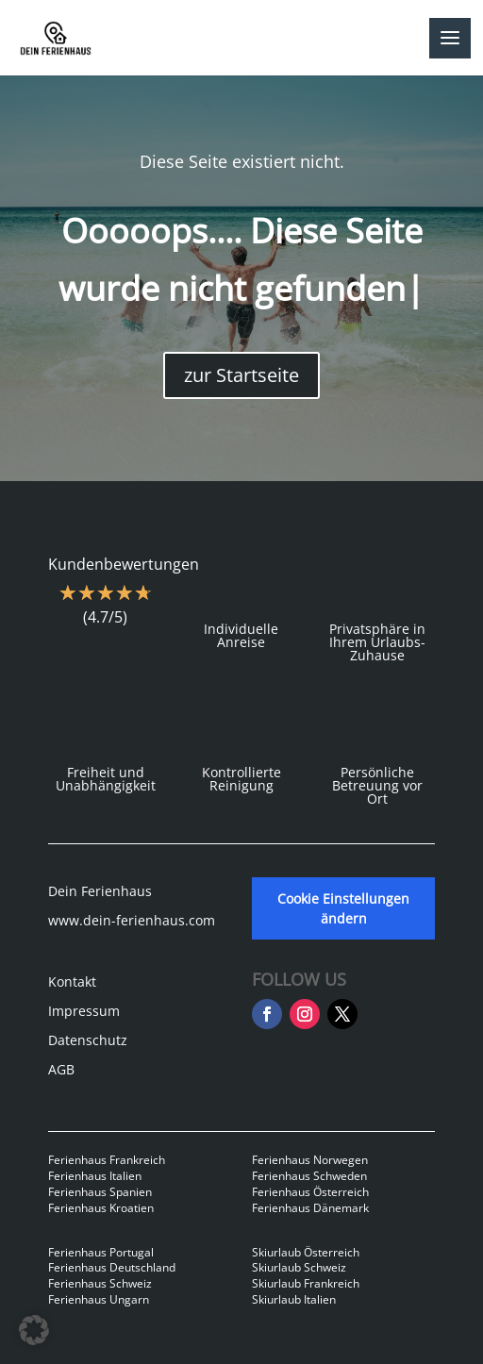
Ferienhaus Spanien (100, 1192)
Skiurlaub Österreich (305, 1252)
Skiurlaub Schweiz (299, 1267)
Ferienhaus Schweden (309, 1176)
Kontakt (72, 981)
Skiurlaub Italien (294, 1299)
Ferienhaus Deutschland (111, 1267)
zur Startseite (241, 375)
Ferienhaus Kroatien (101, 1208)
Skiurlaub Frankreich (305, 1283)
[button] (34, 1330)
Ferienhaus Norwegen (310, 1160)
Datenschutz (87, 1040)
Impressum (84, 1011)
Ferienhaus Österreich (310, 1192)
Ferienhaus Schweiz (100, 1283)
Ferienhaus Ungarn (98, 1299)
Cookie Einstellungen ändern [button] (343, 908)
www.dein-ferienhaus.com (131, 920)
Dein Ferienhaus (100, 891)
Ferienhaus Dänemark (310, 1208)
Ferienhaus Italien (95, 1176)
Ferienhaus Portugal (101, 1252)
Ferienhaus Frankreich (106, 1160)
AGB (61, 1069)
